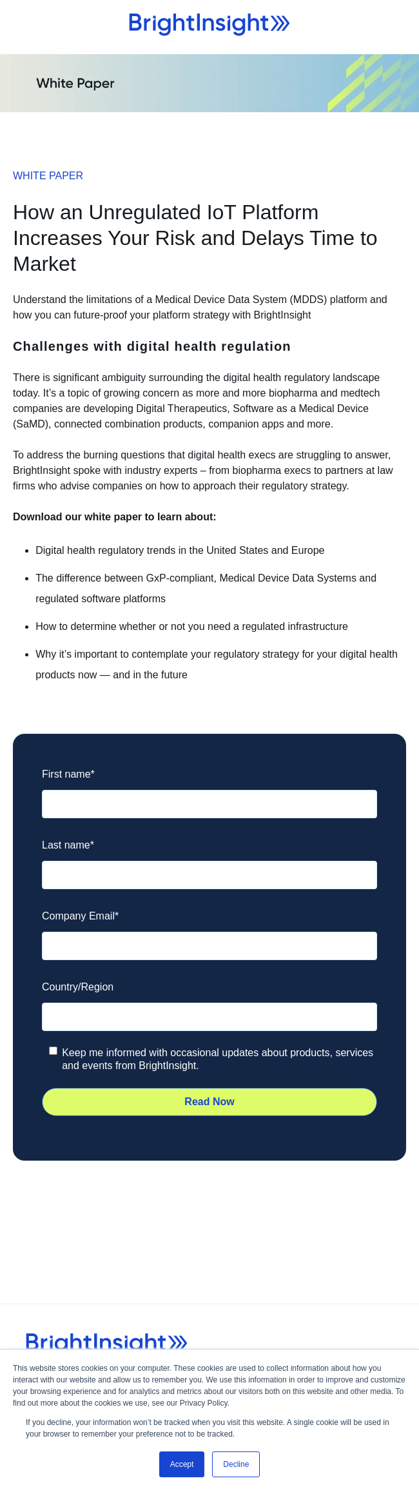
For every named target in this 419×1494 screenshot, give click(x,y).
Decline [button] (236, 1464)
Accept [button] (182, 1464)
